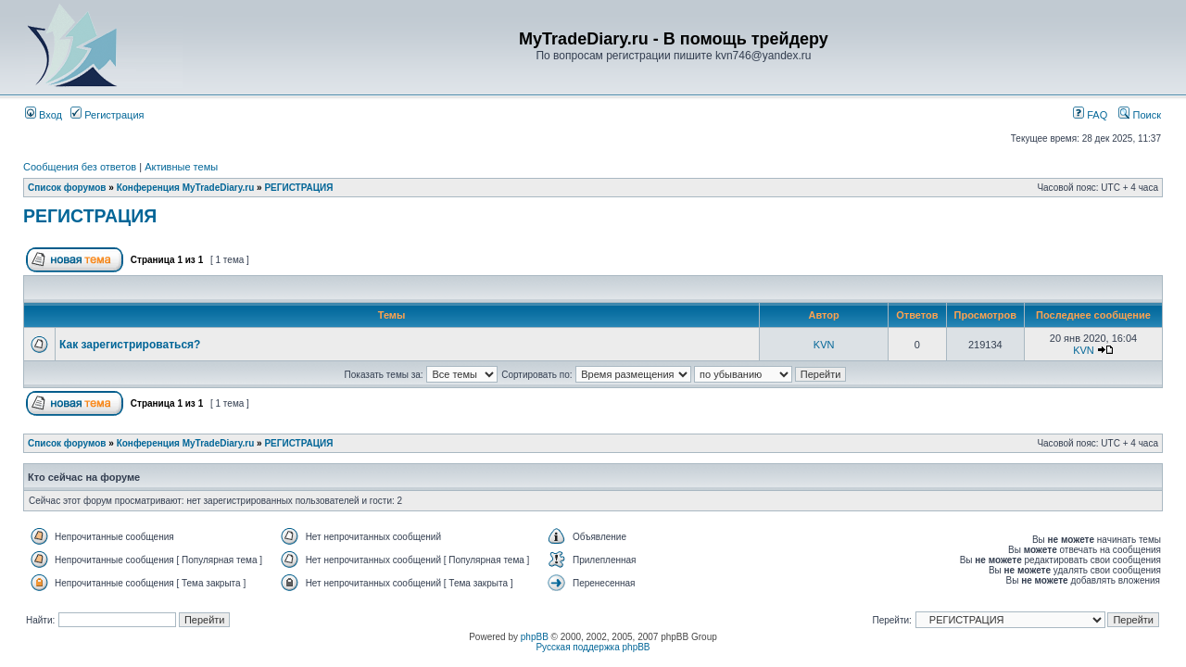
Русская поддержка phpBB (593, 647)
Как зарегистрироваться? (129, 344)
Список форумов (67, 187)
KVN (824, 344)
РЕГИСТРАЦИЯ (298, 187)
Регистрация (107, 114)
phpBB (535, 637)
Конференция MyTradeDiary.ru (186, 187)
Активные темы (181, 166)
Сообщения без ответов (79, 166)
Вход (43, 114)
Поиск (1139, 114)
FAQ (1090, 114)
